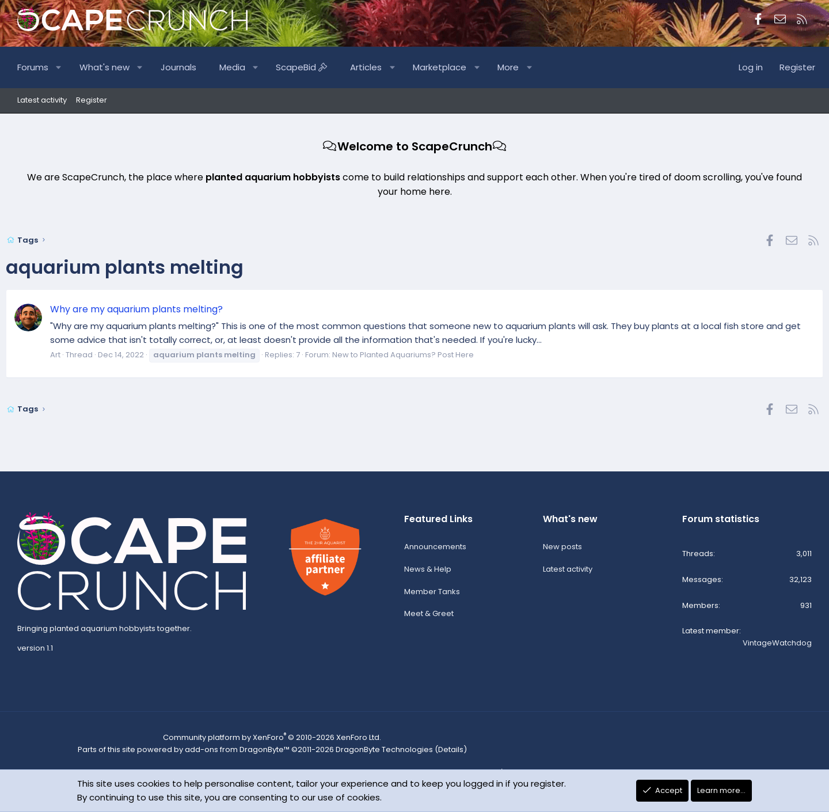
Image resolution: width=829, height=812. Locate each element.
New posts (562, 551)
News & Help (427, 573)
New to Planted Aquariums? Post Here (414, 354)
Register (91, 100)
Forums (44, 67)
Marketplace (451, 67)
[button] (70, 67)
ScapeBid (313, 67)
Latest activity (42, 100)
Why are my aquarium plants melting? (148, 309)
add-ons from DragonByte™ (239, 753)
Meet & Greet (429, 618)
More (519, 67)
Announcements (435, 551)
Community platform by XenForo (273, 742)
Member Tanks (432, 595)
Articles (377, 67)
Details (440, 753)
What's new (116, 67)
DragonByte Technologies (378, 753)
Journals (190, 67)
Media (244, 67)
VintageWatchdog (777, 647)
